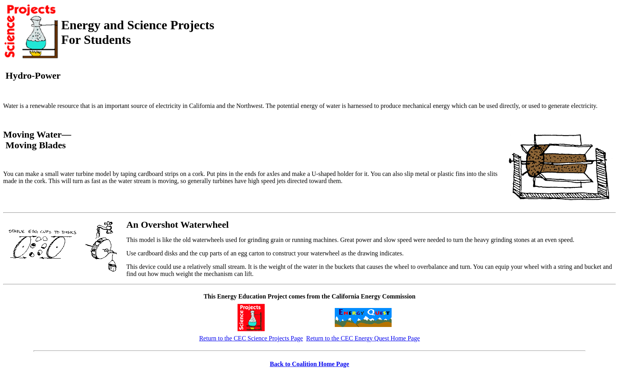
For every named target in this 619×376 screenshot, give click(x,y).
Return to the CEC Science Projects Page (251, 338)
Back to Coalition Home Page (309, 364)
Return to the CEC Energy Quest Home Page (363, 338)
